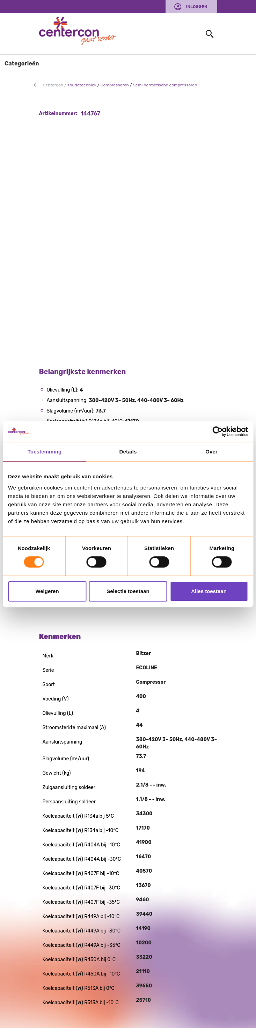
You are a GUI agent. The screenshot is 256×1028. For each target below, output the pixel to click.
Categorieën (22, 63)
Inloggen (196, 6)
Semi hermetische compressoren (165, 85)
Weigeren (47, 591)
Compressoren (114, 85)
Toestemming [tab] (45, 452)
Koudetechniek (81, 85)
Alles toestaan (209, 591)
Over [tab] (211, 452)
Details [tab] (128, 452)
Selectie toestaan (128, 591)
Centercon (53, 85)
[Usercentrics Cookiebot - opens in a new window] (217, 431)
